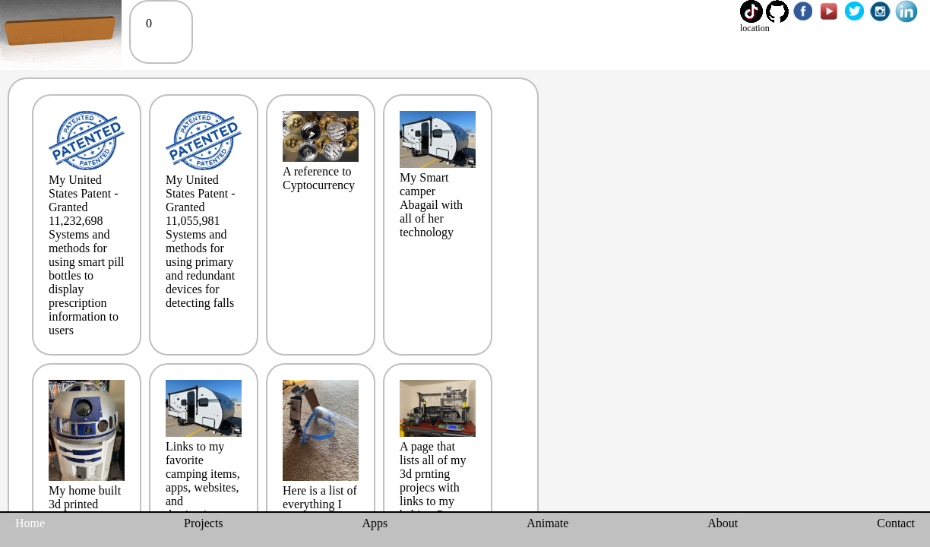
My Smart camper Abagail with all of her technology (438, 175)
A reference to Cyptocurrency (321, 151)
